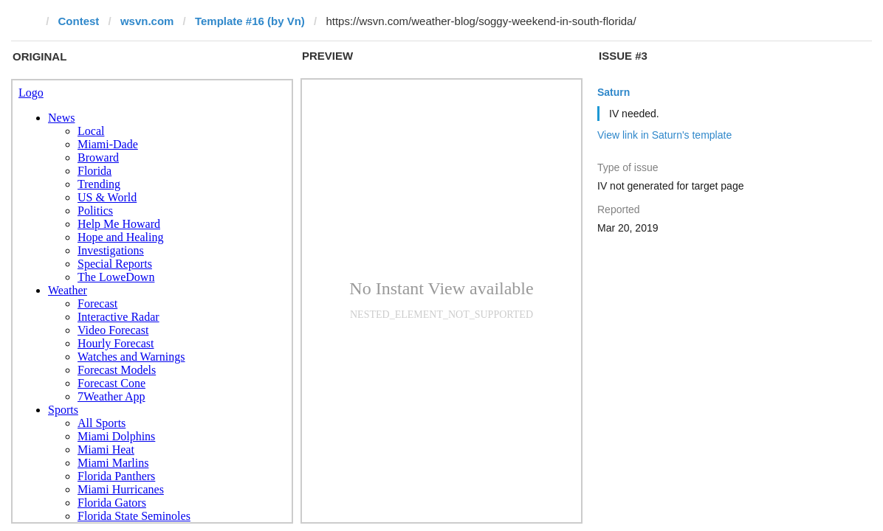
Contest (79, 21)
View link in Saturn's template (664, 135)
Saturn (613, 92)
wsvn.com (147, 21)
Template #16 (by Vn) (250, 21)
